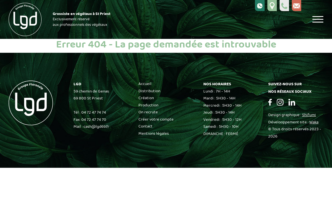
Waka (313, 122)
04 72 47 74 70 (93, 120)
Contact (145, 126)
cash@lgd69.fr (96, 127)
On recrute (148, 112)
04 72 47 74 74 (93, 112)
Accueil (144, 84)
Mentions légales (153, 134)
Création (146, 98)
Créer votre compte (156, 119)
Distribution (149, 91)
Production (148, 105)
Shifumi (309, 115)
